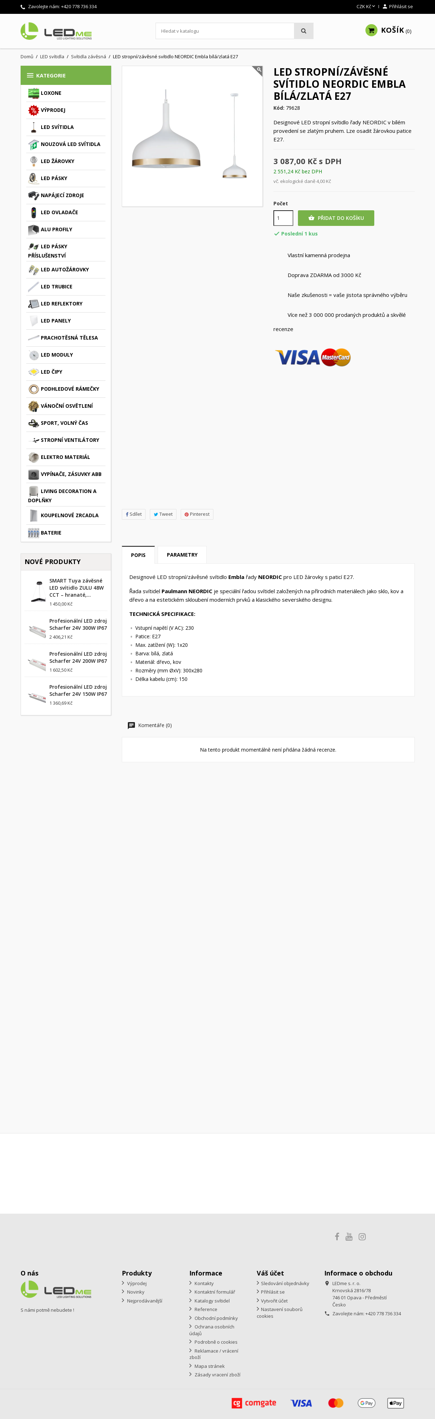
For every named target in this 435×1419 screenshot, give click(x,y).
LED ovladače (53, 212)
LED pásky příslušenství (47, 250)
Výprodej (46, 110)
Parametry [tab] (182, 554)
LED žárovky (51, 161)
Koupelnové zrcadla (63, 515)
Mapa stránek (209, 1366)
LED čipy (45, 372)
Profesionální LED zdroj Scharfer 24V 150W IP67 (78, 690)
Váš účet (270, 1273)
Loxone (44, 93)
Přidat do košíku (336, 218)
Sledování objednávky (285, 1283)
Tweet (163, 514)
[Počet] (283, 218)
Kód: (278, 108)
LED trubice (50, 287)
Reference (205, 1309)
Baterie (44, 533)
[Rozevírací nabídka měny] (366, 7)
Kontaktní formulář (214, 1292)
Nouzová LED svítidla (64, 144)
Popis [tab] (138, 555)
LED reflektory (55, 304)
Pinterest (197, 514)
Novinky (135, 1292)
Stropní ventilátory (63, 440)
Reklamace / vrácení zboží (213, 1354)
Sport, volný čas (58, 423)
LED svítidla (51, 127)
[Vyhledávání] (235, 31)
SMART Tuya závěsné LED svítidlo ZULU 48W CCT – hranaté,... (76, 587)
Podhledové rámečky (63, 389)
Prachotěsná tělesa (63, 338)
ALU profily (50, 229)
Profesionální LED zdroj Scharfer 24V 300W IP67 (78, 624)
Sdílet (134, 514)
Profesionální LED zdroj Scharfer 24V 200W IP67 (78, 657)
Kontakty (204, 1283)
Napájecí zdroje (56, 195)
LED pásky (47, 178)
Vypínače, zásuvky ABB (65, 474)
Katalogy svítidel (212, 1301)
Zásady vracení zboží (217, 1374)
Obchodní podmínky (216, 1318)
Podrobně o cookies (216, 1342)
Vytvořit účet (274, 1301)
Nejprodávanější (144, 1301)
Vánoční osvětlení (60, 406)
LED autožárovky (58, 270)
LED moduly (50, 355)
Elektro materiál (59, 457)
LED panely (49, 321)
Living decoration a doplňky (62, 495)
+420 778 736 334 (79, 6)
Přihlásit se (273, 1292)
